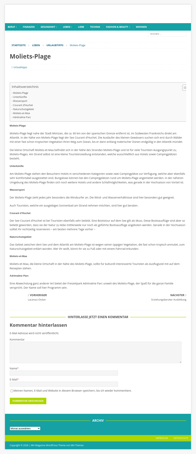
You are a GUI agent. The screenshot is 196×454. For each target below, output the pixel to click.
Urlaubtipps (20, 67)
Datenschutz (181, 438)
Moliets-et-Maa (21, 113)
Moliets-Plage (20, 93)
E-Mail (13, 379)
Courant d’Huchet (23, 105)
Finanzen (29, 27)
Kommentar (17, 339)
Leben (66, 27)
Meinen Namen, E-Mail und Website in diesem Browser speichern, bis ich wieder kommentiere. (73, 390)
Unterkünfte (20, 97)
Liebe (81, 27)
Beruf (11, 27)
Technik (95, 27)
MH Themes (77, 445)
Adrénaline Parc (22, 117)
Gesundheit (48, 27)
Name (13, 368)
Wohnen (141, 27)
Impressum (162, 438)
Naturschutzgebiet (23, 109)
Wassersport (20, 101)
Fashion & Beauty (117, 27)
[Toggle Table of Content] (183, 87)
